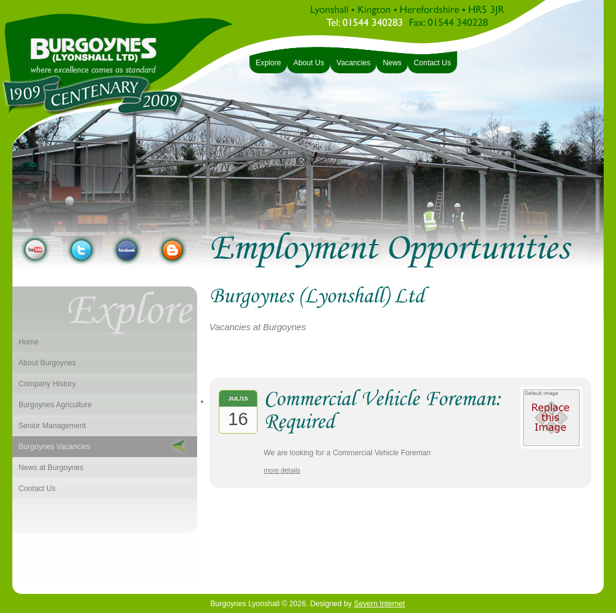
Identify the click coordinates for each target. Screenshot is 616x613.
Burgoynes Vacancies (54, 446)
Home (28, 342)
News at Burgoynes (50, 467)
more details (282, 470)
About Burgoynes (47, 363)
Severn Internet (379, 603)
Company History (47, 384)
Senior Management (52, 425)
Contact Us (36, 488)
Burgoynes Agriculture (55, 404)
